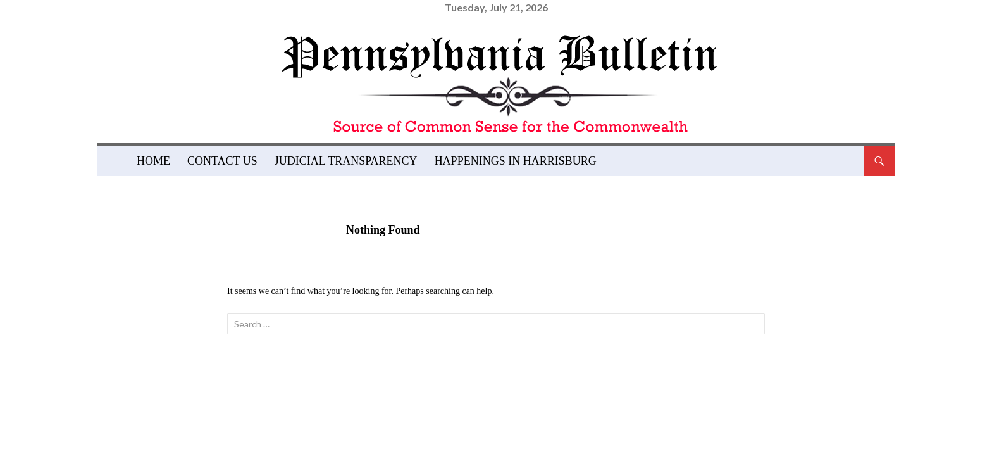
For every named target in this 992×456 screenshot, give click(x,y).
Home (153, 161)
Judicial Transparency (346, 161)
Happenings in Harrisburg (516, 161)
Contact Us (222, 161)
